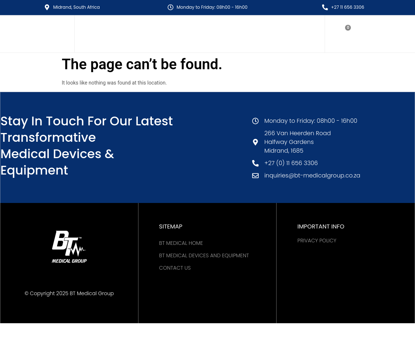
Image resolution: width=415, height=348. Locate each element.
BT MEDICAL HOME (181, 243)
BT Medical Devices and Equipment (204, 255)
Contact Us (175, 267)
